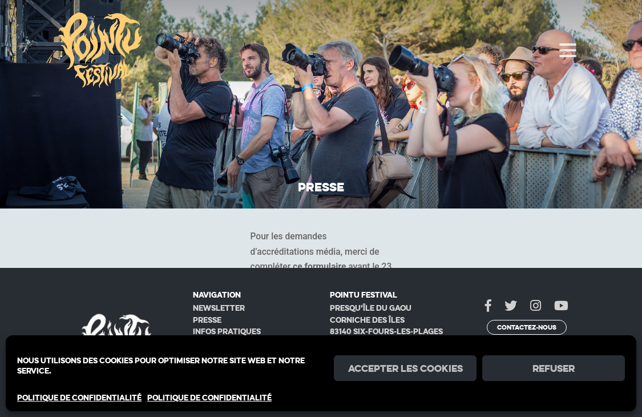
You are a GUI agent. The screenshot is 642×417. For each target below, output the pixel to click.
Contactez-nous (526, 327)
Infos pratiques (227, 331)
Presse (207, 320)
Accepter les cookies (405, 368)
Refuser (553, 368)
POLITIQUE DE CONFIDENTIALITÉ (79, 397)
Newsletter (219, 308)
